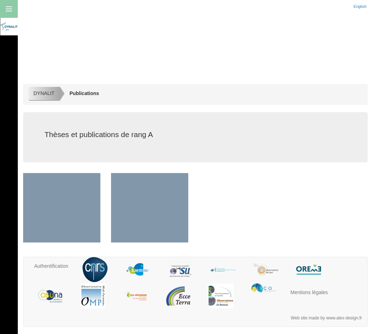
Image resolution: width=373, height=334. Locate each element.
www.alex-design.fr (344, 317)
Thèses (149, 219)
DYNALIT (43, 93)
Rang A (61, 219)
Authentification (51, 266)
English (360, 6)
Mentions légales (309, 292)
